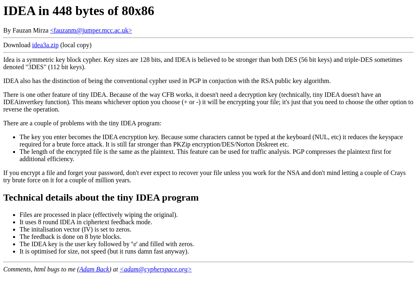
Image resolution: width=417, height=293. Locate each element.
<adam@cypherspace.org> (156, 269)
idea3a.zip (45, 45)
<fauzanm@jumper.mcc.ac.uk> (91, 30)
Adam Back (94, 269)
